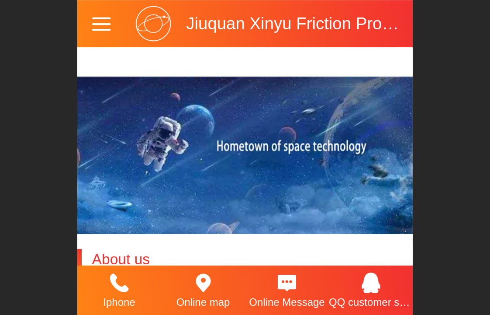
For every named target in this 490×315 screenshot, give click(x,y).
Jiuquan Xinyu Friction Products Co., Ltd (335, 23)
